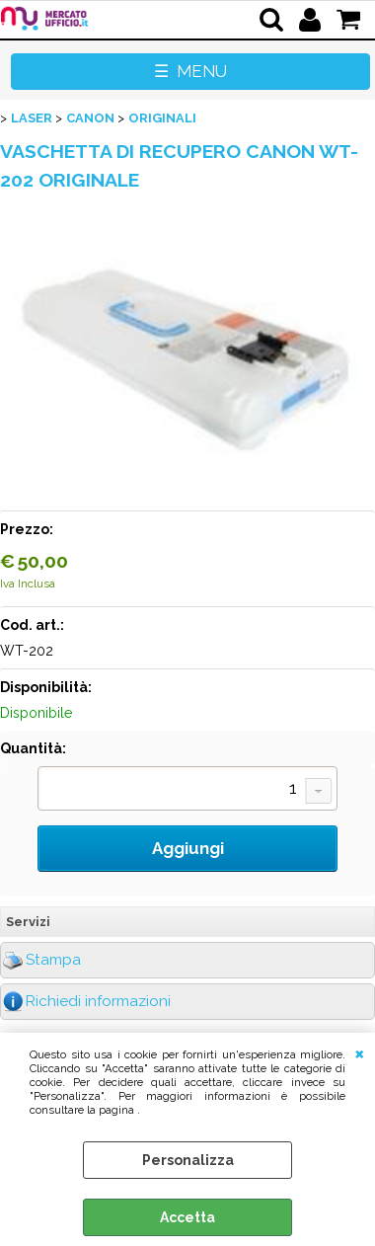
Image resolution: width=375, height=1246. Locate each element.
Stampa (53, 960)
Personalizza (188, 1160)
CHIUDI (359, 1052)
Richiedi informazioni (98, 1001)
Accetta (187, 1217)
